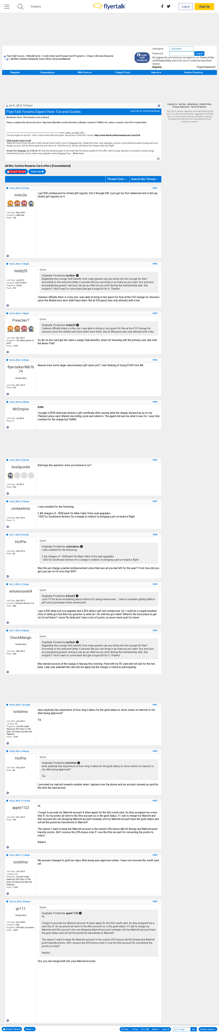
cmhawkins (20, 508)
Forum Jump (208, 1029)
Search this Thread (143, 179)
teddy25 (20, 271)
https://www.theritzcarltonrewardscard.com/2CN (117, 135)
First (124, 1029)
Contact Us (172, 104)
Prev (135, 1029)
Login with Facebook (142, 58)
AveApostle (20, 467)
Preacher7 (20, 320)
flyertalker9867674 (20, 369)
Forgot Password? (206, 67)
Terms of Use (207, 57)
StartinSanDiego (151, 111)
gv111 (20, 909)
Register (157, 67)
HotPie (20, 542)
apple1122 (20, 808)
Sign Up (204, 6)
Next (155, 1029)
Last (165, 1029)
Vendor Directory (193, 72)
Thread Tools (115, 179)
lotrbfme (20, 712)
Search (156, 72)
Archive (182, 104)
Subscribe (37, 171)
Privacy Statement (181, 107)
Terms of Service (198, 107)
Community (47, 72)
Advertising (192, 104)
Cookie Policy (205, 104)
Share (29, 1029)
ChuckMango (20, 638)
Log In (186, 6)
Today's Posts (122, 72)
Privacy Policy (164, 60)
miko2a (21, 195)
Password (157, 53)
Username (157, 48)
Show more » (79, 153)
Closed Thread (11, 1029)
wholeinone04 (20, 591)
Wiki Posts (85, 72)
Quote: (43, 269)
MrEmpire (21, 409)
